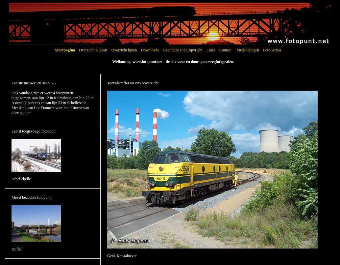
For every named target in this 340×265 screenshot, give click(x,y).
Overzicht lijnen (124, 50)
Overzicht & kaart (93, 50)
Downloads (150, 50)
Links (210, 50)
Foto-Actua (272, 50)
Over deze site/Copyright (183, 50)
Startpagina (65, 50)
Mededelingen (247, 50)
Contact (225, 50)
